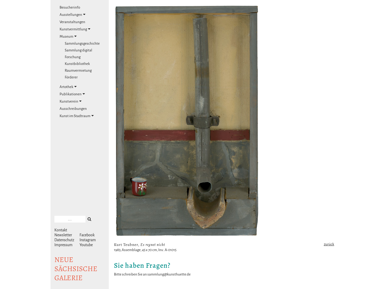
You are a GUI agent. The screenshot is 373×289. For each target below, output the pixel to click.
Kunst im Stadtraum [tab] (77, 116)
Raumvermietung (78, 70)
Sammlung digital (78, 50)
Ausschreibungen (73, 109)
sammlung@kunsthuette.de (169, 274)
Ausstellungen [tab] (72, 14)
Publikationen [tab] (72, 94)
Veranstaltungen (72, 22)
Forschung (73, 57)
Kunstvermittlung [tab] (75, 29)
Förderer (71, 77)
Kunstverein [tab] (71, 101)
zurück (329, 244)
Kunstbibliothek (77, 64)
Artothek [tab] (68, 87)
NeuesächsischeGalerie (75, 269)
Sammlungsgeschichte (82, 43)
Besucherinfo (70, 7)
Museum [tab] (68, 36)
